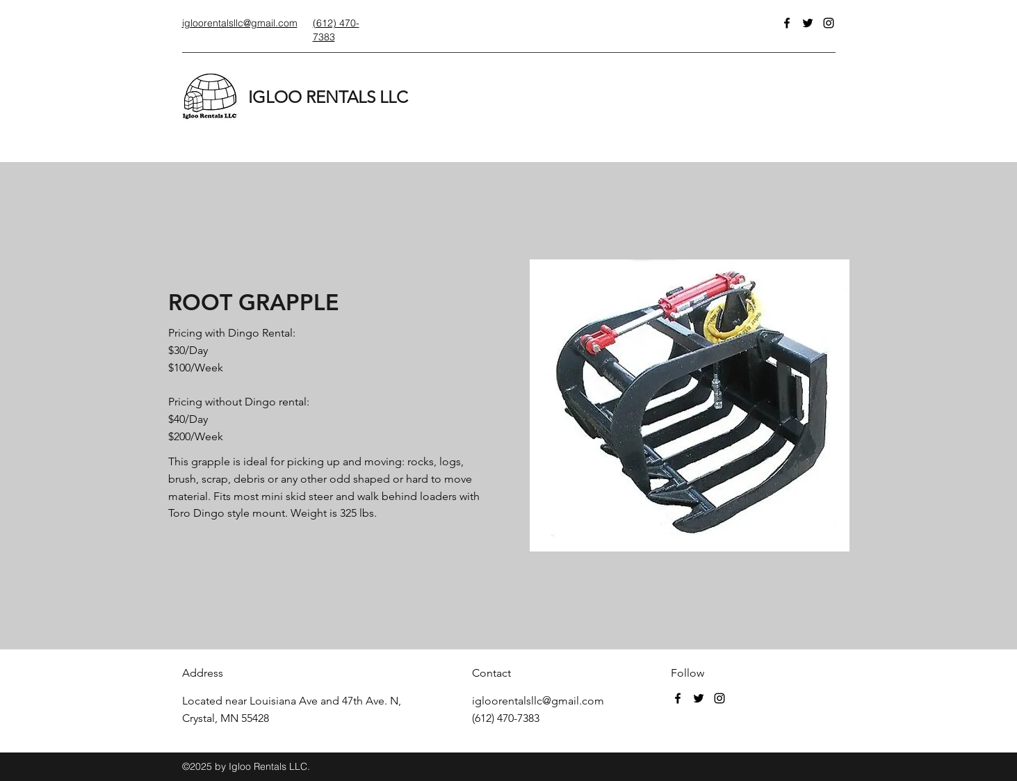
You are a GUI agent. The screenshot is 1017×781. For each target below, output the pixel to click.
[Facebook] (787, 23)
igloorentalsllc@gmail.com (538, 700)
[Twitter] (808, 23)
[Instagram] (829, 23)
